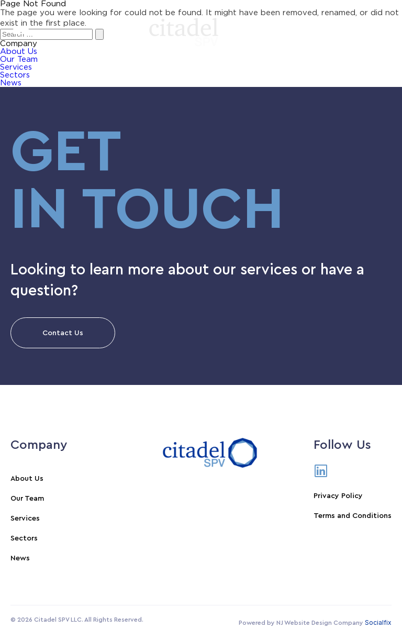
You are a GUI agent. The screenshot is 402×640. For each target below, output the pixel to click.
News (10, 83)
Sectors (15, 75)
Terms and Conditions (353, 516)
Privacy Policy (338, 496)
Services (16, 67)
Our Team (27, 498)
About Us (26, 478)
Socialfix (378, 622)
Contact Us (62, 333)
